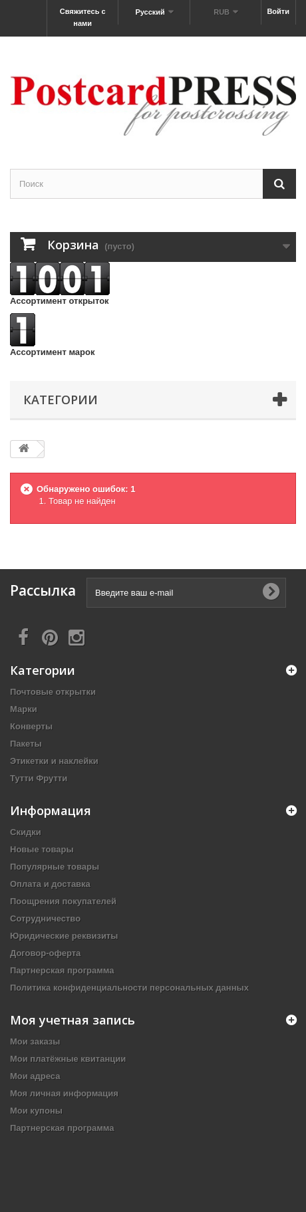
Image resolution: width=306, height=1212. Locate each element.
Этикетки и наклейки (54, 761)
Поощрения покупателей (63, 901)
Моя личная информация (64, 1093)
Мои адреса (35, 1076)
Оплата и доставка (50, 884)
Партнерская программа (62, 970)
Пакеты (26, 744)
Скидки (25, 832)
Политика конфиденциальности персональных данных (129, 988)
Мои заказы (35, 1041)
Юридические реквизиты (64, 936)
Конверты (31, 726)
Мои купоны (36, 1111)
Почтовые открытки (53, 692)
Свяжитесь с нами (83, 17)
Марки (23, 709)
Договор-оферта (45, 953)
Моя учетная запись (72, 1020)
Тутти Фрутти (38, 778)
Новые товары (42, 849)
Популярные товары (54, 867)
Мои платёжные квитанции (68, 1059)
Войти (278, 11)
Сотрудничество (45, 918)
